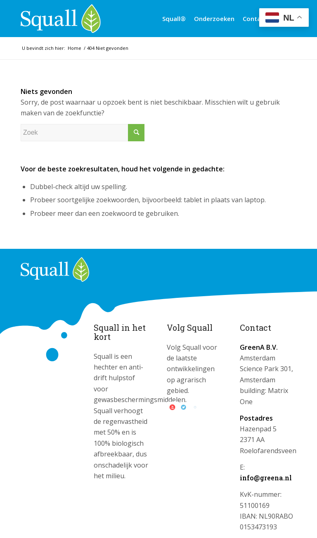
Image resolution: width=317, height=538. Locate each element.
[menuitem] (174, 18)
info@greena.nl (266, 477)
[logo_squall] (61, 18)
